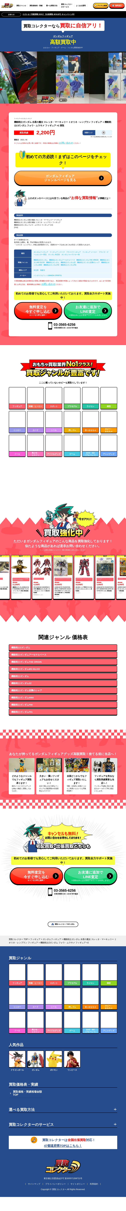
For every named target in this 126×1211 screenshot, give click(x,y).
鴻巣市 (42, 270)
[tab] (61, 100)
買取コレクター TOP (18, 967)
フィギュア (17, 118)
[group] (21, 605)
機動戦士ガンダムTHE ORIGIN (87, 260)
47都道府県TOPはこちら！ (63, 1173)
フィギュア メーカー (89, 252)
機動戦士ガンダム (52, 262)
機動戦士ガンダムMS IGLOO (25, 697)
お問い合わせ (66, 143)
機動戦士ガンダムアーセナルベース (62, 260)
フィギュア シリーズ (57, 252)
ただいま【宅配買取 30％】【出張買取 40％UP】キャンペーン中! (48, 14)
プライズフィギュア (73, 252)
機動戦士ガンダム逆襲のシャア (88, 262)
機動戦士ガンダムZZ (68, 262)
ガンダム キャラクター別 (70, 254)
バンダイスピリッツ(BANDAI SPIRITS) (48, 275)
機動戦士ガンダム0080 (22, 725)
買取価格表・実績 (36, 5)
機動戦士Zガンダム (41, 260)
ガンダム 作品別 (54, 254)
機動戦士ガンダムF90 (51, 265)
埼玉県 (36, 270)
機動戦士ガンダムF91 (68, 265)
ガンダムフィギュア (63, 36)
